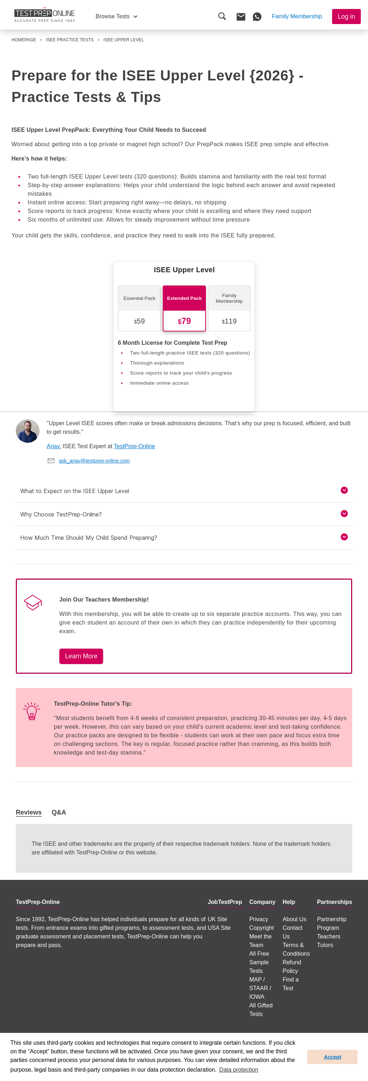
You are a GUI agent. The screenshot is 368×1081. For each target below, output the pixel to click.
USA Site (219, 928)
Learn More (81, 656)
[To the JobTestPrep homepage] (44, 15)
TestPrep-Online (134, 446)
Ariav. (54, 446)
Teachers (328, 936)
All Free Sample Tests (259, 962)
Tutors (325, 945)
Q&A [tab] (59, 812)
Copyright (261, 928)
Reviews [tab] (29, 812)
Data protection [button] (238, 1070)
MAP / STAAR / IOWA (260, 988)
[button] (116, 16)
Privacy (258, 919)
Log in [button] (346, 16)
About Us (295, 919)
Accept (332, 1057)
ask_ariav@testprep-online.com (94, 461)
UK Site (217, 919)
